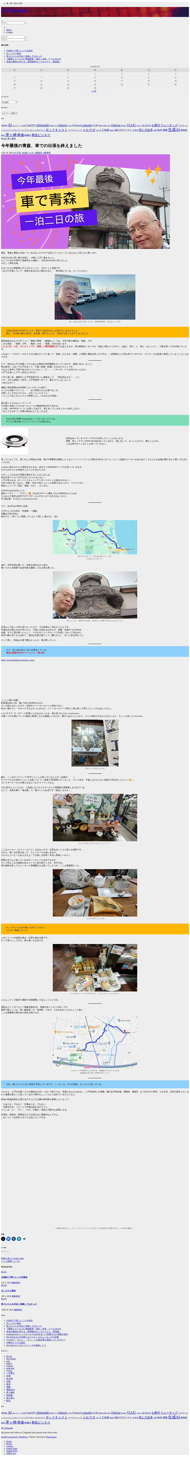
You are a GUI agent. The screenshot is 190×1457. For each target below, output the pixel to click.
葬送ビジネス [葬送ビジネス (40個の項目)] (41, 135)
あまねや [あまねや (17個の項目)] (146, 125)
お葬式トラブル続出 (15, 1342)
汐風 (8, 1381)
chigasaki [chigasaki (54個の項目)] (42, 125)
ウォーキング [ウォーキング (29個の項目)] (169, 125)
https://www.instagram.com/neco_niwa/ (18, 660)
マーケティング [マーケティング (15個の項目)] (75, 130)
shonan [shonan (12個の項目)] (123, 126)
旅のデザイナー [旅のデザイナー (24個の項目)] (123, 130)
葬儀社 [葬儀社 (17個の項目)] (27, 135)
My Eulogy (11, 1359)
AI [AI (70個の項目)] (10, 125)
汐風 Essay (11, 1453)
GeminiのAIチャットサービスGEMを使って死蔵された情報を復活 (37, 1334)
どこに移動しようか (10, 1261)
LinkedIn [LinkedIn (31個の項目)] (87, 125)
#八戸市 (17, 153)
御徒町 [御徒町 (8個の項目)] (112, 130)
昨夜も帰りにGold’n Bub (12, 1258)
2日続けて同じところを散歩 (19, 51)
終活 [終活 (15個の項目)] (3, 135)
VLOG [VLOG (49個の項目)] (131, 125)
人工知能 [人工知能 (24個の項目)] (104, 130)
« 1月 (94, 91)
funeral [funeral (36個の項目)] (62, 125)
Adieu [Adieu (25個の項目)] (4, 125)
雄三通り (10, 1398)
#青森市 (38, 153)
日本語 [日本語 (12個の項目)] (135, 130)
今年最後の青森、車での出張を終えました (41, 145)
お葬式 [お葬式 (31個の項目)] (156, 125)
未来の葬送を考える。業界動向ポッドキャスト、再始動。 (33, 62)
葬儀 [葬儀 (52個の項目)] (20, 135)
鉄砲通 (9, 1395)
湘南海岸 (16, 1283)
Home (8, 30)
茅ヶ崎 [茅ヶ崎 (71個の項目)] (11, 135)
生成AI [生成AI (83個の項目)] (174, 129)
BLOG (4, 138)
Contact (9, 32)
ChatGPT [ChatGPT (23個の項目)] (31, 125)
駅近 (8, 1401)
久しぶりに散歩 (13, 53)
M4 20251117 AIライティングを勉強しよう (26, 1345)
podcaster (10, 1368)
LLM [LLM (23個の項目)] (95, 125)
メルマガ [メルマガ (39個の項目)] (89, 130)
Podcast (9, 1366)
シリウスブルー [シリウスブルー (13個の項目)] (28, 130)
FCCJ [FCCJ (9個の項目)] (56, 126)
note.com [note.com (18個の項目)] (102, 125)
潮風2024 (10, 1390)
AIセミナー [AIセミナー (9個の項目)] (16, 126)
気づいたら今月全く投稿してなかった (24, 56)
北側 (8, 1376)
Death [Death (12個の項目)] (51, 126)
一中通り (10, 1373)
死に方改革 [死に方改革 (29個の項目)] (146, 130)
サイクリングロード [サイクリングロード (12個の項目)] (12, 130)
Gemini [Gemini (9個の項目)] (69, 126)
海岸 (8, 1384)
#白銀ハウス (28, 153)
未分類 (9, 1378)
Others (9, 1363)
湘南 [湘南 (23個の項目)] (165, 130)
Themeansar (51, 1437)
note (8, 1361)
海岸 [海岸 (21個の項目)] (159, 130)
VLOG (9, 1370)
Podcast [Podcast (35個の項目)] (115, 125)
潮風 (8, 1387)
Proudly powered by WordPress (14, 1437)
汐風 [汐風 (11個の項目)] (155, 130)
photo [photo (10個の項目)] (109, 126)
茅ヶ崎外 (11, 138)
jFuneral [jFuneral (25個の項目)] (76, 125)
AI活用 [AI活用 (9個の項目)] (23, 126)
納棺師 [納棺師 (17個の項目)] (183, 130)
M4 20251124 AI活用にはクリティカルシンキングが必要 (32, 1337)
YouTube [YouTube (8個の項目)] (139, 125)
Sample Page (11, 1448)
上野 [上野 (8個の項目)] (97, 130)
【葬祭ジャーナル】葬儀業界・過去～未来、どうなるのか (33, 59)
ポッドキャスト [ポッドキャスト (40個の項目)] (57, 130)
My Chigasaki (14, 9)
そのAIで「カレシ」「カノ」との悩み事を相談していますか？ (36, 1340)
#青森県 (47, 153)
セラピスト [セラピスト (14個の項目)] (40, 130)
